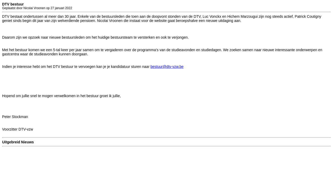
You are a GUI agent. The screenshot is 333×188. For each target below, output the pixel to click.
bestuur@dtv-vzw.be (166, 66)
